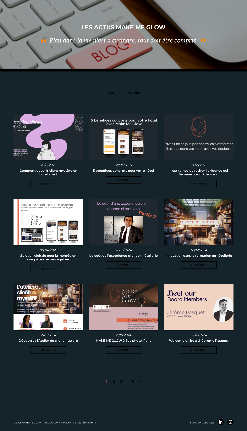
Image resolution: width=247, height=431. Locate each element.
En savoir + (48, 183)
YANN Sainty (66, 422)
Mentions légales (202, 422)
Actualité (133, 92)
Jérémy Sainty (87, 422)
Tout (110, 92)
